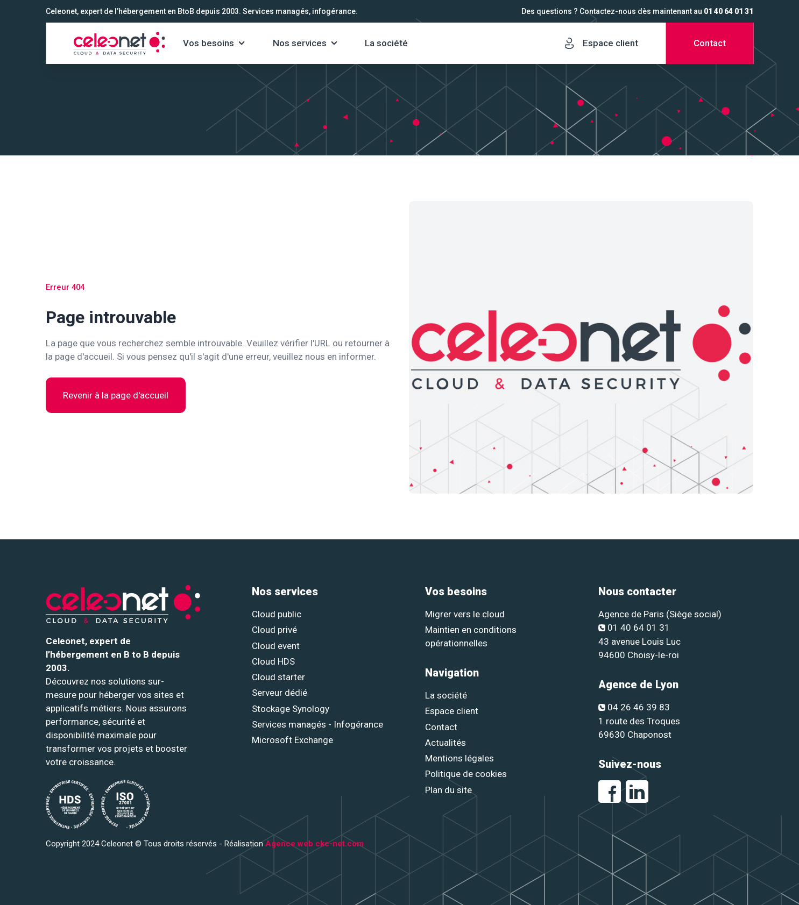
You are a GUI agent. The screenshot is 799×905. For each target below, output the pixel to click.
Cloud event (276, 645)
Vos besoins (208, 43)
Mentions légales (459, 758)
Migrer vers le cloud (465, 614)
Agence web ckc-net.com (314, 844)
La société (386, 43)
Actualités (445, 742)
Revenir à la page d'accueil (115, 395)
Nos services (300, 43)
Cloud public (276, 614)
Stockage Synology (290, 708)
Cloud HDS (273, 661)
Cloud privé (274, 629)
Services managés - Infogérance (317, 724)
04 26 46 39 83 (634, 707)
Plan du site (448, 790)
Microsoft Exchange (292, 740)
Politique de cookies (466, 773)
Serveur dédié (279, 692)
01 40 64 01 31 (728, 11)
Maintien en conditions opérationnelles (471, 636)
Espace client (451, 711)
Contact (441, 727)
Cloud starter (278, 677)
